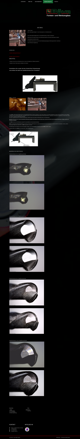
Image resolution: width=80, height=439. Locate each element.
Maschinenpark (38, 1)
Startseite (23, 1)
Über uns (30, 1)
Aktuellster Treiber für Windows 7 (14, 56)
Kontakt (56, 1)
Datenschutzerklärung (65, 437)
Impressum (58, 437)
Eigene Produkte (48, 1)
